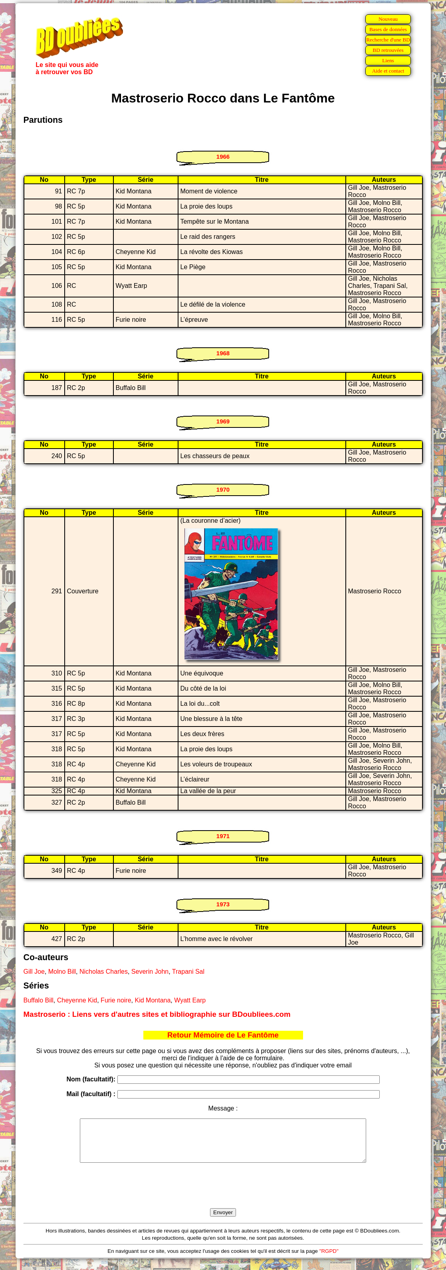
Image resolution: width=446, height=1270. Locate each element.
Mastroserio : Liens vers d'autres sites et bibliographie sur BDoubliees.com (157, 1014)
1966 (223, 156)
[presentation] (223, 1194)
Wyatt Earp (190, 1000)
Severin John (149, 971)
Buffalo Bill (39, 1000)
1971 (223, 836)
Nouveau (388, 19)
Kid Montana (152, 1000)
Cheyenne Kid (77, 1000)
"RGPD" (329, 1259)
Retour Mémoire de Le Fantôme (223, 1035)
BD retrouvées (388, 50)
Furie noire (116, 1000)
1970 (223, 489)
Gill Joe (34, 971)
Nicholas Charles (103, 971)
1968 (223, 353)
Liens (388, 60)
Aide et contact (388, 71)
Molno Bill (62, 971)
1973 (223, 904)
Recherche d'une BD (388, 40)
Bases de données (388, 29)
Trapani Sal (188, 971)
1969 (223, 421)
